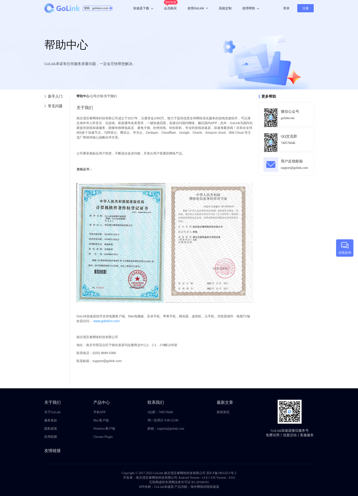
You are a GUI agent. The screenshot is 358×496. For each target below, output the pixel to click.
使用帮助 (250, 8)
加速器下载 (143, 8)
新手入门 (55, 96)
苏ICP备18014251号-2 (221, 473)
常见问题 (55, 106)
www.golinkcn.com (106, 321)
